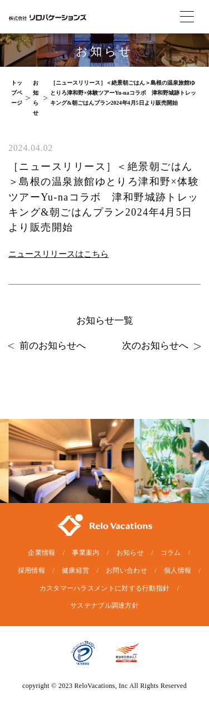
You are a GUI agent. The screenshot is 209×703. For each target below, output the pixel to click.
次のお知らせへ (161, 345)
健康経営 (75, 570)
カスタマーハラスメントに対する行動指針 (105, 588)
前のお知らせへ (47, 345)
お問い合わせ (126, 570)
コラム (171, 552)
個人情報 (177, 570)
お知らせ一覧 (104, 320)
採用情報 (31, 570)
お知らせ (130, 552)
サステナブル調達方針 (104, 605)
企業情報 (41, 552)
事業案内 (85, 552)
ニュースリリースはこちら (58, 254)
